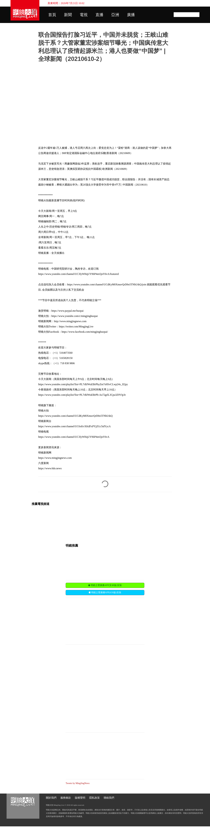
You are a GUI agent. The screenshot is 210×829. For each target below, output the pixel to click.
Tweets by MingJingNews (78, 783)
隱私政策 (94, 797)
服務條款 (65, 797)
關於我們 (51, 797)
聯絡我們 (109, 797)
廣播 (131, 15)
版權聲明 (80, 797)
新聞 (68, 15)
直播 (99, 15)
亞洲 (115, 15)
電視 (84, 15)
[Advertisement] (90, 620)
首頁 (52, 15)
